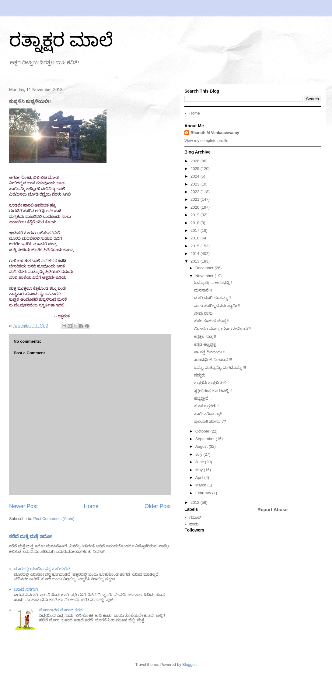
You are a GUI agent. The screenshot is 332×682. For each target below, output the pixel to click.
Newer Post (23, 506)
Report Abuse (272, 509)
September (205, 438)
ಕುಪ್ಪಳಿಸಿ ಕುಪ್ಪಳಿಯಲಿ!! (211, 382)
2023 (195, 184)
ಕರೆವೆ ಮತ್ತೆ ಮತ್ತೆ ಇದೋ (30, 536)
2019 (195, 215)
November (205, 276)
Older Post (158, 506)
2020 (195, 207)
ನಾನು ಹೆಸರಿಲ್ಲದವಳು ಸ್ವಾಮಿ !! (217, 305)
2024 (195, 176)
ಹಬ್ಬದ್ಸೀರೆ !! (202, 398)
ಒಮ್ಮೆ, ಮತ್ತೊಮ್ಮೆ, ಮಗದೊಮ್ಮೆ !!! (220, 367)
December (205, 268)
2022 (195, 191)
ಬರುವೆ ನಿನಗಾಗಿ (26, 589)
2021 (195, 199)
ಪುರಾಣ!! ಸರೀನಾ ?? (210, 421)
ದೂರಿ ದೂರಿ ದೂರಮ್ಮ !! (212, 297)
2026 (195, 161)
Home (91, 506)
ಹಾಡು (194, 524)
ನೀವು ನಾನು (203, 313)
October (203, 431)
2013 (195, 261)
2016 (195, 238)
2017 (195, 230)
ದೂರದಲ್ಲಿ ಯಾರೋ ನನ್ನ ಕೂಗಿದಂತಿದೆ (42, 569)
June (200, 462)
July (199, 454)
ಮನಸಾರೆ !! (203, 290)
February (203, 493)
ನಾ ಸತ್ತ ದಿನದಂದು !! (209, 352)
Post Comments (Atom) (54, 518)
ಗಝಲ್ (195, 517)
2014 (195, 253)
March (201, 485)
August (202, 446)
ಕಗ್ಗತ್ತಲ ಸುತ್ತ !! (205, 336)
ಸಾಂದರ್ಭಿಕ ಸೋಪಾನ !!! (213, 359)
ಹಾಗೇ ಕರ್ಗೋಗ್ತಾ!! (208, 414)
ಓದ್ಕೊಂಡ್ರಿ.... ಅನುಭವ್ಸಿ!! (213, 282)
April (199, 477)
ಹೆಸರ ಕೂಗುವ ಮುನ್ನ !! (211, 321)
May (199, 470)
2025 (195, 168)
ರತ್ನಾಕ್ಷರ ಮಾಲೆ (61, 40)
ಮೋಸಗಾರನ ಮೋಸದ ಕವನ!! (61, 610)
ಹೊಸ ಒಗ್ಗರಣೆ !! (206, 406)
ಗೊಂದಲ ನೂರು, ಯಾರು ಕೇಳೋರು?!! (223, 329)
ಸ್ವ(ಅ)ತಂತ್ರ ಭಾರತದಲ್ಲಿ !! (213, 390)
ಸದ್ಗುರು (199, 375)
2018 (195, 223)
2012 (195, 502)
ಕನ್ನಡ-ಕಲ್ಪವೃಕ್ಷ (204, 344)
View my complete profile (206, 140)
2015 (195, 246)
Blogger (189, 664)
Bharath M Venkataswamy (214, 132)
